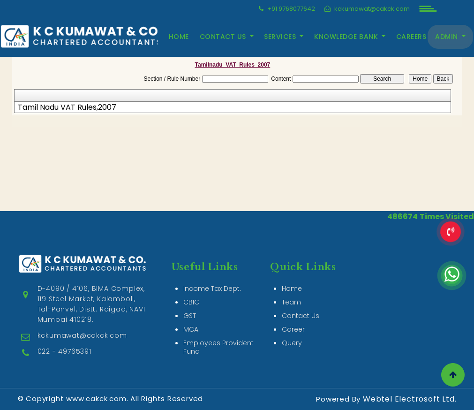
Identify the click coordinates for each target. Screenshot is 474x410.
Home (179, 36)
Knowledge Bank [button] (347, 36)
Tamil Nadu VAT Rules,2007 (67, 107)
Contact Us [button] (224, 36)
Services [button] (281, 36)
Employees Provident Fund (218, 347)
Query (292, 343)
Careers (411, 36)
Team (291, 302)
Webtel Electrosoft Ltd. (409, 399)
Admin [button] (447, 36)
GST (189, 315)
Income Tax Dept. (212, 288)
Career (293, 329)
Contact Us (300, 315)
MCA (190, 329)
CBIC (191, 302)
